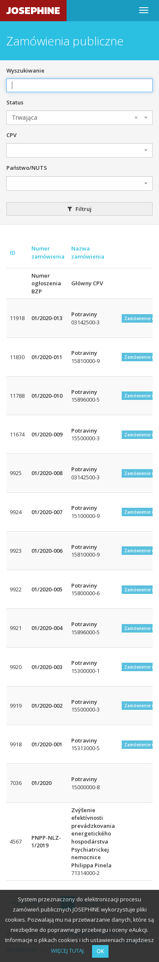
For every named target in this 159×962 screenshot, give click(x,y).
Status (14, 102)
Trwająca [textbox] (75, 117)
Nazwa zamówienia (87, 252)
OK (100, 951)
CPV (11, 135)
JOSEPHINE (33, 10)
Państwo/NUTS (26, 168)
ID (12, 252)
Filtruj (79, 209)
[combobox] (79, 117)
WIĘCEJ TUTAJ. (68, 950)
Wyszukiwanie (25, 70)
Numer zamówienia (47, 252)
